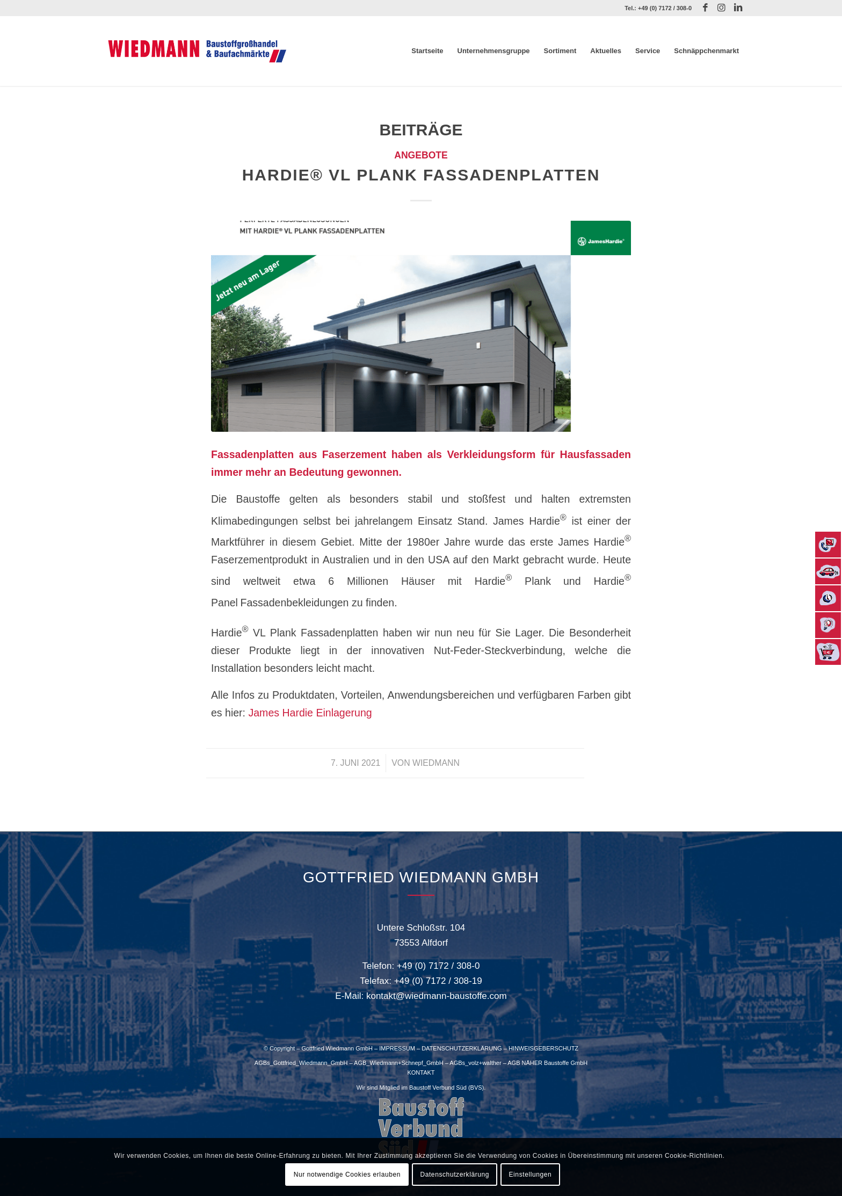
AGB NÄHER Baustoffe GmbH (547, 1063)
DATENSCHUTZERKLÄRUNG (462, 1048)
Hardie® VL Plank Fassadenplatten (421, 175)
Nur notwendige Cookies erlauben (347, 1174)
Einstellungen (530, 1174)
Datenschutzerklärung (454, 1174)
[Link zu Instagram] (721, 8)
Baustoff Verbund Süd (438, 1087)
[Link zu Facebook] (705, 8)
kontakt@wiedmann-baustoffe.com (436, 996)
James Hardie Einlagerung (310, 713)
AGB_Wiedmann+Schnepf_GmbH (399, 1063)
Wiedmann (436, 762)
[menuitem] (427, 51)
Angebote (421, 155)
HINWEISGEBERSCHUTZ (543, 1048)
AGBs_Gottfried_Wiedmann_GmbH (301, 1063)
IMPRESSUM (397, 1048)
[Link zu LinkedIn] (738, 8)
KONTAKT (420, 1072)
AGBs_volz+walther (475, 1063)
